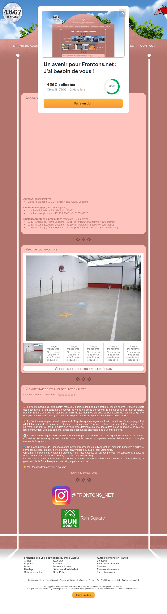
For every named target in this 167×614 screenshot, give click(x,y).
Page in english (113, 580)
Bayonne (28, 563)
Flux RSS (101, 580)
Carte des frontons (79, 580)
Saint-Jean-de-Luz (33, 572)
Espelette (58, 560)
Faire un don (83, 595)
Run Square (83, 518)
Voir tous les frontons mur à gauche (46, 467)
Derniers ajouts (27, 46)
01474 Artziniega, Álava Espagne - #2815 (50, 227)
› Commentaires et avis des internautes (55, 389)
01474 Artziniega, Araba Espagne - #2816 (51, 224)
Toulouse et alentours (108, 569)
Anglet (27, 560)
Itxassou (57, 563)
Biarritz (27, 566)
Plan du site (65, 580)
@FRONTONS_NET (83, 495)
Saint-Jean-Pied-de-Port (65, 569)
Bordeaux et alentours (108, 563)
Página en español (130, 580)
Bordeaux (102, 560)
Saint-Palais (59, 572)
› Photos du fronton (40, 249)
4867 (12, 12)
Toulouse (101, 566)
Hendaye (28, 569)
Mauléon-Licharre (62, 566)
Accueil (55, 580)
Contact (147, 46)
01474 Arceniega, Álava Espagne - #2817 (51, 221)
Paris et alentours (106, 572)
